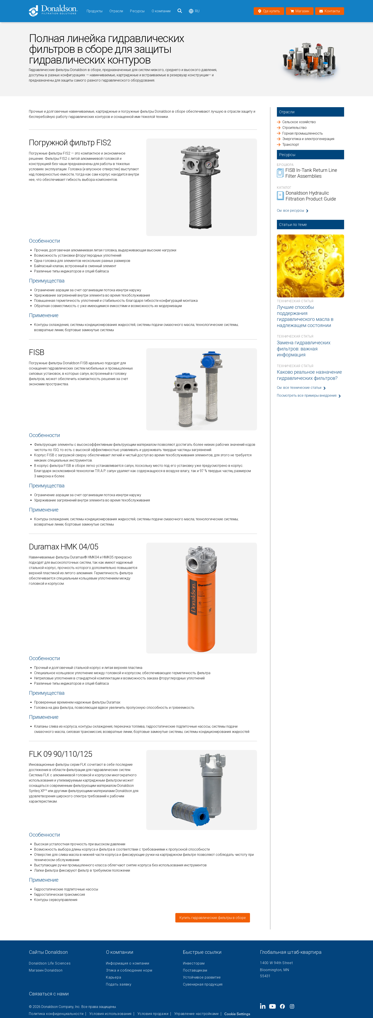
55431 (265, 976)
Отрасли (116, 11)
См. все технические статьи (299, 388)
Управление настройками (196, 1014)
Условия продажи (152, 1014)
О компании (161, 11)
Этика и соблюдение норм (129, 970)
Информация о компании (127, 963)
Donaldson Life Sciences (49, 963)
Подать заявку (119, 984)
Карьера (113, 977)
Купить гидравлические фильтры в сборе (212, 918)
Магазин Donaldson (46, 970)
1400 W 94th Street (276, 963)
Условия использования (110, 1014)
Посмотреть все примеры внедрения (306, 395)
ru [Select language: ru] (194, 11)
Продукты (94, 11)
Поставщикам (195, 970)
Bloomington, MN (274, 970)
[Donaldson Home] (56, 11)
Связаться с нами (49, 994)
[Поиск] (179, 11)
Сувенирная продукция (203, 984)
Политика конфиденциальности (56, 1014)
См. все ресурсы (290, 210)
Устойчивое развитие (202, 977)
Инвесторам (194, 963)
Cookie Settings (237, 1014)
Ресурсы (137, 11)
